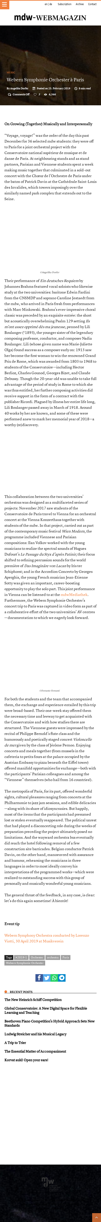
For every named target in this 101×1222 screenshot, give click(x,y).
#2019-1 (21, 957)
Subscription (64, 4)
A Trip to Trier (15, 1042)
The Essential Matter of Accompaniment (35, 1051)
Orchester (37, 957)
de (50, 4)
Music (11, 72)
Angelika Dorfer (19, 88)
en (46, 4)
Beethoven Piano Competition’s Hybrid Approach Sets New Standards (49, 1023)
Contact (92, 4)
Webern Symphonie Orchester (25, 963)
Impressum (43, 1208)
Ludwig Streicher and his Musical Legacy (35, 1034)
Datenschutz (57, 1208)
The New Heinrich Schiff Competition (33, 999)
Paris (65, 957)
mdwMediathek (74, 594)
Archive (80, 4)
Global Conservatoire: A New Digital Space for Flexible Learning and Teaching (45, 1010)
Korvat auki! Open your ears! (26, 1060)
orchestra (53, 957)
